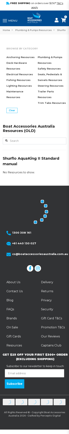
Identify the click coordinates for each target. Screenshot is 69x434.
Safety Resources (49, 68)
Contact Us (14, 291)
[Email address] (34, 373)
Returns (47, 291)
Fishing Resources (18, 80)
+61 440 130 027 (24, 243)
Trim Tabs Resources (52, 102)
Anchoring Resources (20, 57)
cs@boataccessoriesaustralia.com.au (40, 254)
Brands (11, 318)
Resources (14, 345)
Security (47, 309)
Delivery (47, 282)
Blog (9, 300)
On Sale (12, 327)
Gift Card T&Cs (51, 318)
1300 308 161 (21, 232)
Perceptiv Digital (50, 415)
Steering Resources (50, 85)
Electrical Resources (19, 74)
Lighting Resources (19, 85)
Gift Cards (13, 336)
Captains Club (51, 345)
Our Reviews (50, 336)
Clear (12, 110)
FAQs (10, 309)
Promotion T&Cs (53, 327)
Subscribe (14, 384)
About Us (13, 282)
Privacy (46, 300)
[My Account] (57, 20)
